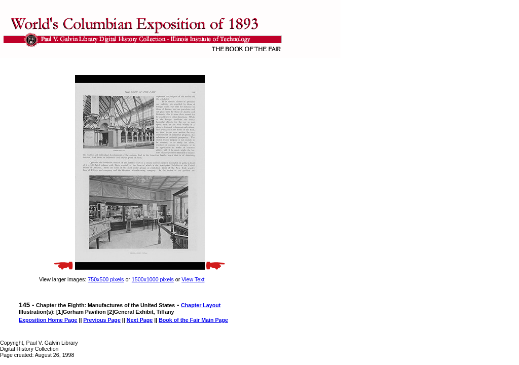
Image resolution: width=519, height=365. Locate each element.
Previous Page (101, 320)
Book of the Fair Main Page (193, 320)
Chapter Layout (200, 305)
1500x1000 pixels (153, 279)
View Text (192, 279)
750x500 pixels (106, 279)
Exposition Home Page (48, 320)
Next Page (140, 320)
